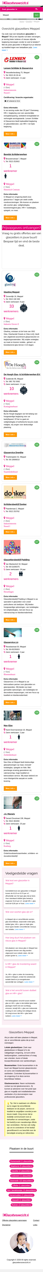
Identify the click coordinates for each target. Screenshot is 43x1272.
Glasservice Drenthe (13, 452)
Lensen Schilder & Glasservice (18, 68)
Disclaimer (6, 1225)
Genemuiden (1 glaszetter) (21, 1195)
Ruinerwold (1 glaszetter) (21, 1161)
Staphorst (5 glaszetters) (21, 1166)
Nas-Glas (8, 725)
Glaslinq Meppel (11, 292)
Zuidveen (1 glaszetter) (21, 1176)
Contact (36, 1220)
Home (21, 22)
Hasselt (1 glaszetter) (21, 1200)
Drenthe (29, 22)
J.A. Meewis (9, 814)
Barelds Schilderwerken (15, 154)
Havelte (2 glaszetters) (21, 1171)
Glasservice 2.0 (11, 642)
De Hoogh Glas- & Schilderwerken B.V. (22, 374)
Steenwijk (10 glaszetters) (21, 1180)
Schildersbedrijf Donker (15, 504)
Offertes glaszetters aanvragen (14, 1220)
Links (35, 1225)
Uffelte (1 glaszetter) (21, 1185)
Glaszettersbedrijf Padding (17, 560)
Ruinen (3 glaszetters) (21, 1205)
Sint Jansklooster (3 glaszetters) (21, 1190)
